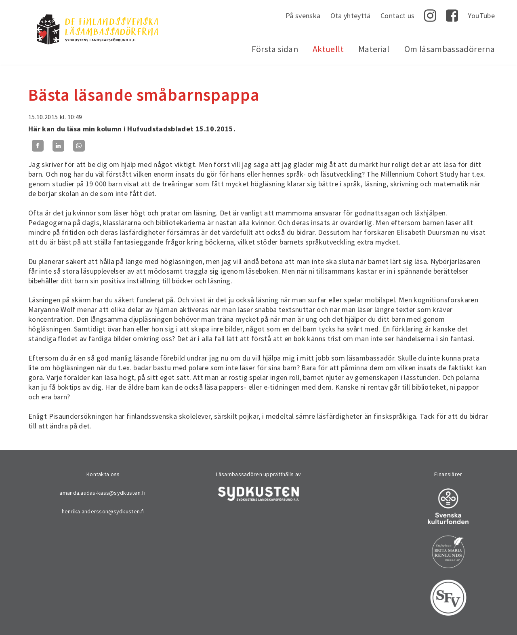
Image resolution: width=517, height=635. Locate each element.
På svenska (303, 15)
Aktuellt (328, 49)
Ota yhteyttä (350, 15)
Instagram (430, 15)
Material (374, 49)
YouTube (481, 15)
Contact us (397, 15)
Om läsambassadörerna (449, 49)
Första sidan (275, 49)
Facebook (452, 15)
